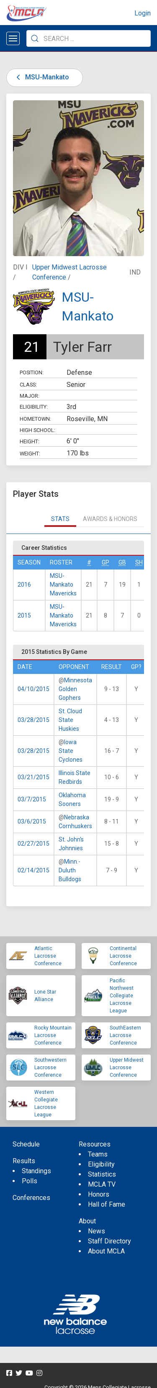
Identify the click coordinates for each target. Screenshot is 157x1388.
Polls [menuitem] (29, 1181)
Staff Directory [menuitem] (109, 1241)
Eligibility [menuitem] (101, 1164)
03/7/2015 (32, 799)
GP (105, 562)
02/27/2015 (33, 843)
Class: (28, 384)
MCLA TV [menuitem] (102, 1184)
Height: (29, 441)
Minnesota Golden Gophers (75, 689)
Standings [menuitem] (36, 1171)
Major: (29, 396)
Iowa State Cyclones (70, 751)
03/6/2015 (32, 821)
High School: (37, 430)
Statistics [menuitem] (102, 1174)
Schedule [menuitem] (26, 1144)
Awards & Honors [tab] (110, 519)
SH (139, 562)
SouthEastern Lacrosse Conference (125, 1035)
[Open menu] (13, 38)
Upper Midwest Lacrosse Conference (127, 1067)
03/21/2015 (33, 777)
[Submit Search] (34, 38)
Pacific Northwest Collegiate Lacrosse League (122, 996)
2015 (24, 615)
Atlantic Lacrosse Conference (48, 956)
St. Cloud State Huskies (70, 720)
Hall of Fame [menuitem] (106, 1204)
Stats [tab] (60, 519)
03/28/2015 (33, 720)
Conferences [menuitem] (31, 1198)
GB (122, 562)
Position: (32, 372)
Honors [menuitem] (98, 1194)
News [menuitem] (96, 1231)
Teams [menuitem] (98, 1154)
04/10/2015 (33, 689)
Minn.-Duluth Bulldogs (70, 870)
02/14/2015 (33, 870)
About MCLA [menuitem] (106, 1251)
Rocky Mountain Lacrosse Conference (53, 1035)
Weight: (30, 453)
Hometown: (35, 419)
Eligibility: (34, 407)
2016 (24, 584)
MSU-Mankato (41, 77)
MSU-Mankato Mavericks (63, 584)
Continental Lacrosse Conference (123, 956)
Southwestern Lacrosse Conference (50, 1067)
